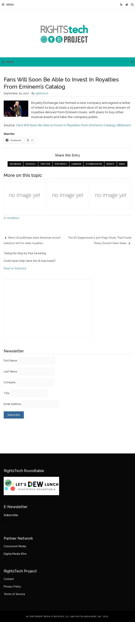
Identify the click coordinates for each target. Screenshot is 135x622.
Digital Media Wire (15, 553)
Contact (9, 579)
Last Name (10, 371)
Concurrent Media (15, 546)
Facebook (15, 164)
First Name (10, 360)
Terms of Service (14, 594)
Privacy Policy (12, 586)
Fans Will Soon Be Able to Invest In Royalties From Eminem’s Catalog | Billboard (73, 125)
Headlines (13, 218)
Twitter (45, 164)
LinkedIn (76, 164)
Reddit (111, 164)
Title (7, 393)
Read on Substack (15, 268)
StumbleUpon (94, 164)
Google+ (31, 164)
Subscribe (11, 515)
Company (10, 382)
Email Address (12, 404)
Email (122, 164)
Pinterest (61, 164)
